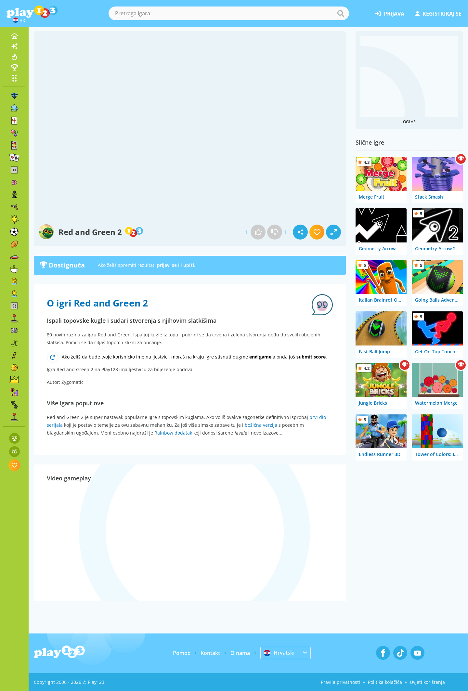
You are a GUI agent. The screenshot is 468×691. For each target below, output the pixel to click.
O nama (240, 653)
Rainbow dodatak (173, 433)
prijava (389, 13)
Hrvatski (279, 652)
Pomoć (181, 653)
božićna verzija (261, 425)
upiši (188, 265)
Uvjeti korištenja (427, 682)
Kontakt (210, 653)
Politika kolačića (385, 682)
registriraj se (438, 13)
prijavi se (167, 265)
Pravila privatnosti (340, 682)
